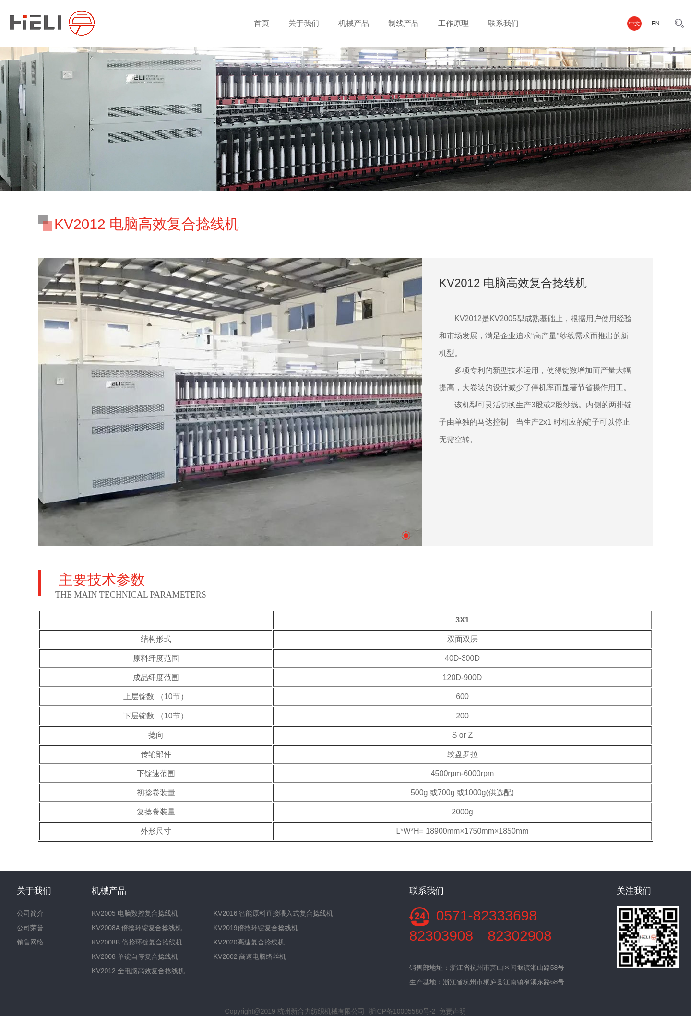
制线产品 (403, 23)
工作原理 (453, 23)
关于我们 (303, 23)
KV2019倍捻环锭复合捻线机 (256, 928)
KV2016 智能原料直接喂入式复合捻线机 (274, 913)
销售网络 (30, 942)
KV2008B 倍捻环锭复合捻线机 (137, 942)
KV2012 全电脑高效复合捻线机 (138, 971)
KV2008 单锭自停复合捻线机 (135, 956)
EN (656, 23)
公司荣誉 (30, 928)
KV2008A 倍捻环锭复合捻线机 (137, 928)
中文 (634, 23)
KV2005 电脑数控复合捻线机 (135, 913)
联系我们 (503, 23)
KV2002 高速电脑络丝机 (250, 956)
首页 (261, 23)
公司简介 (30, 913)
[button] (406, 535)
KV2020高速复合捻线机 (249, 942)
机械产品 (353, 23)
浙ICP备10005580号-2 (402, 1011)
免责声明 (452, 1011)
